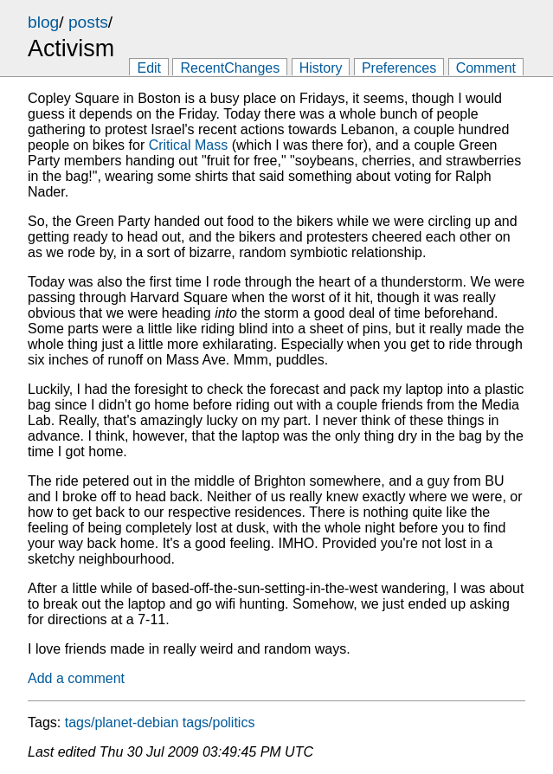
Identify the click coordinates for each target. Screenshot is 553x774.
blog (43, 22)
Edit (149, 68)
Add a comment (76, 678)
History (321, 68)
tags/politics (219, 722)
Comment (486, 68)
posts (88, 22)
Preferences (399, 68)
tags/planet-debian (122, 722)
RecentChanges (230, 68)
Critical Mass (188, 145)
